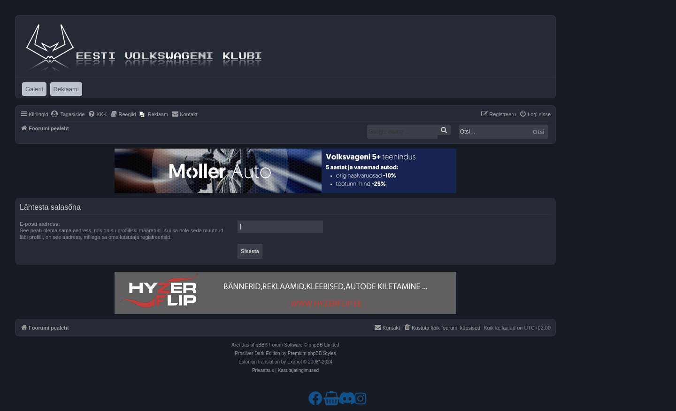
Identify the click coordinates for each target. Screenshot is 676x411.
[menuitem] (68, 114)
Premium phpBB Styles (312, 353)
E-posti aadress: (40, 224)
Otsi (539, 131)
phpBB (257, 345)
